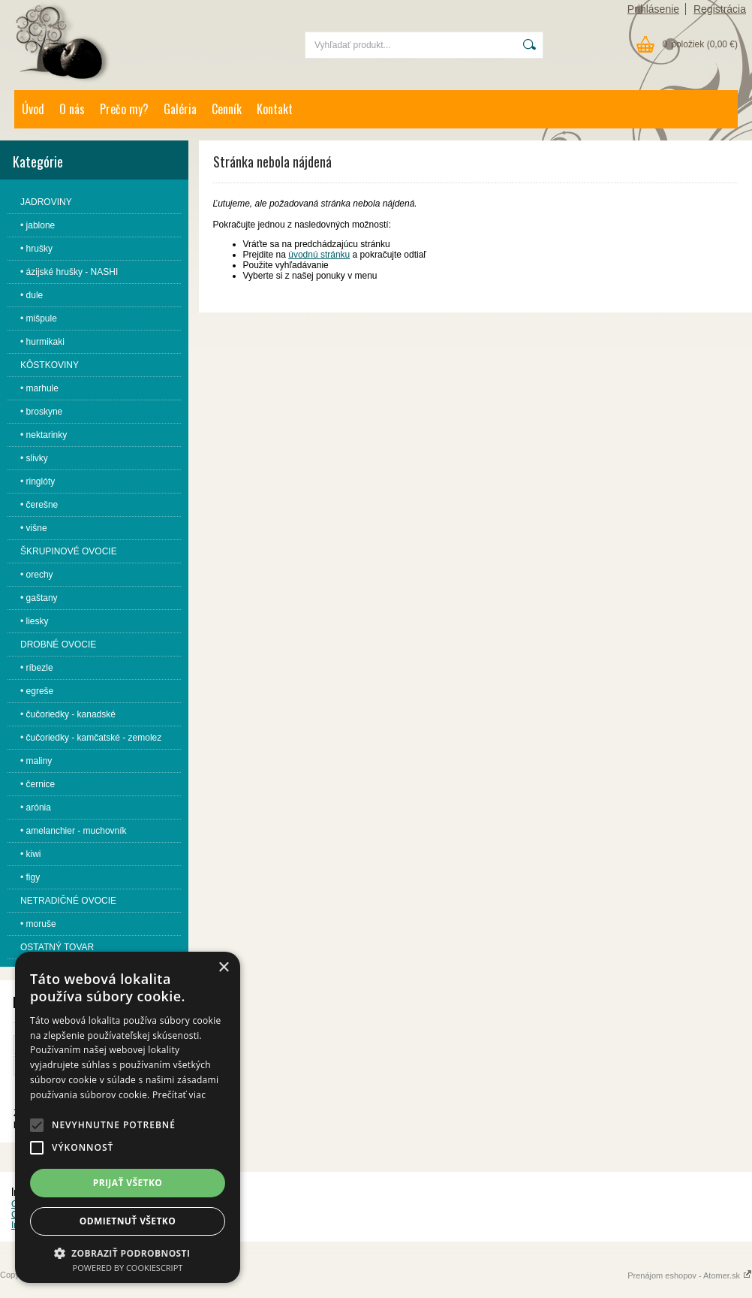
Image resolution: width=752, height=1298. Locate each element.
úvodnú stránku (319, 254)
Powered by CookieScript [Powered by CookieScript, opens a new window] (128, 1267)
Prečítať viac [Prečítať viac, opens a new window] (179, 1094)
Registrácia (719, 9)
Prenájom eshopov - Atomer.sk (689, 1275)
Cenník (227, 109)
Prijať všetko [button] (128, 1182)
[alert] (127, 1117)
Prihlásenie (653, 9)
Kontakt (275, 109)
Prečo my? (124, 109)
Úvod (33, 109)
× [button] (223, 968)
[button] (37, 1125)
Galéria (180, 109)
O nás (72, 109)
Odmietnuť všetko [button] (128, 1221)
